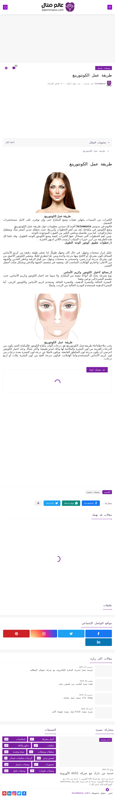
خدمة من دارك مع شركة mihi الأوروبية (86, 773)
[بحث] (5, 7)
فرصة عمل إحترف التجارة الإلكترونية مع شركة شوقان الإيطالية (61, 669)
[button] (91, 503)
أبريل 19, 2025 (87, 709)
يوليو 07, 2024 (107, 769)
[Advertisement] (57, 38)
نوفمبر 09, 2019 (86, 681)
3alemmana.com (80, 792)
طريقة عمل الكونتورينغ (93, 150)
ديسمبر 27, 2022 (86, 667)
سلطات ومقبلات (41, 751)
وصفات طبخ (14, 770)
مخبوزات (44, 764)
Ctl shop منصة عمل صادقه (78, 697)
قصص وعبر (45, 758)
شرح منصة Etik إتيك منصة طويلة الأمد (72, 711)
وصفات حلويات (42, 770)
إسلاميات (14, 739)
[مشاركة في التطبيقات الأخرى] (38, 503)
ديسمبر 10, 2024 (86, 695)
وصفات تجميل (103, 68)
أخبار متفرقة (42, 739)
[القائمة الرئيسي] (109, 7)
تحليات (44, 745)
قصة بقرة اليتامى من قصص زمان (76, 683)
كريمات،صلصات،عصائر (18, 758)
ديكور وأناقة (16, 745)
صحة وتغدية (14, 751)
